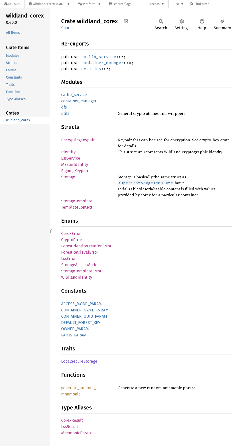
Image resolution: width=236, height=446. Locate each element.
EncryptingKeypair (78, 140)
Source (67, 28)
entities (91, 68)
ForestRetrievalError (79, 252)
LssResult (69, 426)
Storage (68, 177)
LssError (68, 258)
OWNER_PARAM (75, 328)
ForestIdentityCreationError (86, 246)
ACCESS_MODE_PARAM (81, 303)
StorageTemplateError (81, 271)
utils (65, 113)
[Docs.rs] (12, 4)
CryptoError (71, 239)
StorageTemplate (76, 201)
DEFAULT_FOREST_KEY (80, 322)
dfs (64, 107)
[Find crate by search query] (215, 4)
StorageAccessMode (79, 264)
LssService (70, 158)
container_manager (102, 62)
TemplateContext (76, 207)
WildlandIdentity (76, 277)
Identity (68, 152)
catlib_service (98, 56)
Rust (176, 4)
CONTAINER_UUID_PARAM (84, 316)
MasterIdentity (74, 164)
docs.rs (154, 4)
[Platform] (89, 4)
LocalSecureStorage (79, 361)
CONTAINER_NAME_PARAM (85, 310)
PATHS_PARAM (73, 335)
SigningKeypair (74, 170)
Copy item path (126, 21)
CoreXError (71, 233)
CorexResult (72, 420)
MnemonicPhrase (76, 432)
